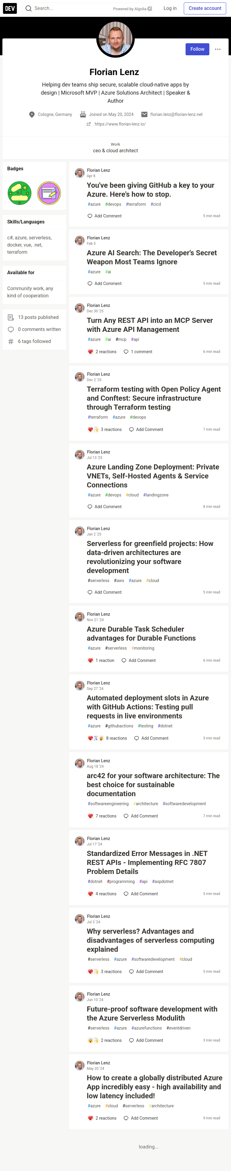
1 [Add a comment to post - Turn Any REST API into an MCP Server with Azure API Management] (137, 351)
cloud (132, 495)
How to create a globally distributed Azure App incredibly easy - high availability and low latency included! (155, 1087)
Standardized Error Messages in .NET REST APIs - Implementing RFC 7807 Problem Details (147, 862)
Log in (170, 8)
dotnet (165, 726)
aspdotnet (163, 881)
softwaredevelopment (184, 804)
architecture (145, 804)
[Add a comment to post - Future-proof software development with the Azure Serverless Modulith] (104, 1040)
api (135, 339)
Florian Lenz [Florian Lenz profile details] (98, 170)
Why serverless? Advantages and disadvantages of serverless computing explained (150, 940)
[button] (19, 193)
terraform (136, 204)
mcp (121, 339)
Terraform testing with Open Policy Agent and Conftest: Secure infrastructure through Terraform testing (154, 398)
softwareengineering (108, 804)
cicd (155, 204)
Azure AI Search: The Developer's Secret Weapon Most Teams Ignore (152, 257)
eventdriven (178, 1028)
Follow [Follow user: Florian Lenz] (197, 49)
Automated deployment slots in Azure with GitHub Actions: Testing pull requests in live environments (148, 707)
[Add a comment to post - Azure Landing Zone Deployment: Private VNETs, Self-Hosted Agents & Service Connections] (104, 506)
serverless (98, 581)
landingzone (155, 495)
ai (108, 272)
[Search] (29, 8)
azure (94, 204)
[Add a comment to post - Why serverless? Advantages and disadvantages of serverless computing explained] (104, 971)
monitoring (142, 648)
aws (119, 581)
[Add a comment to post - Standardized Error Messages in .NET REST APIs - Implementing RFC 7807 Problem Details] (102, 893)
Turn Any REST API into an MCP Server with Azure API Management (150, 325)
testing (145, 726)
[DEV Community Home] (9, 8)
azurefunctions (146, 1028)
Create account (205, 8)
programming (121, 881)
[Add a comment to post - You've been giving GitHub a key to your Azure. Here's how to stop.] (104, 216)
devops (113, 204)
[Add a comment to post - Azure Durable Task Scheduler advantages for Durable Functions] (101, 660)
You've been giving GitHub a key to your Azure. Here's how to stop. (150, 190)
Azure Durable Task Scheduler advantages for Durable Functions (141, 633)
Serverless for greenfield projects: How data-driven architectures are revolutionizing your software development (150, 557)
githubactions (119, 726)
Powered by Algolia (132, 9)
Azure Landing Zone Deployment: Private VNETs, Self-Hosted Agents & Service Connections (153, 476)
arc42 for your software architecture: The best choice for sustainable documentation (153, 785)
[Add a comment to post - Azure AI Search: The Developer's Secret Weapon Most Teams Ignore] (104, 283)
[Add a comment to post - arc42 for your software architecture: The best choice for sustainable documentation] (102, 816)
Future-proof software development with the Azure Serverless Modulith (152, 1013)
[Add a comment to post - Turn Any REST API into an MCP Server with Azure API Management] (102, 351)
